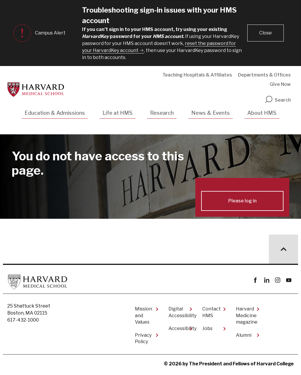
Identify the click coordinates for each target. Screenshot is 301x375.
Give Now (280, 84)
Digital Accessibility (180, 312)
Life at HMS (117, 113)
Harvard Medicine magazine (246, 315)
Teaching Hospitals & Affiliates (197, 75)
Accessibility (180, 328)
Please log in (242, 201)
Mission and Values (143, 315)
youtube (288, 280)
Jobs (207, 328)
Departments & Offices (264, 75)
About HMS (261, 113)
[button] (265, 33)
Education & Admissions (55, 113)
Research (162, 113)
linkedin (266, 280)
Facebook (255, 280)
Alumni (243, 335)
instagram (277, 280)
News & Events (210, 113)
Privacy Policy (143, 338)
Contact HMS (211, 312)
